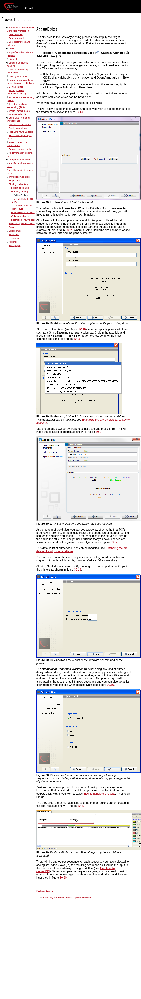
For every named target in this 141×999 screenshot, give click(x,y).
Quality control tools (18, 128)
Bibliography (15, 245)
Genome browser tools (20, 124)
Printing (12, 48)
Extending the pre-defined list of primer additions (67, 897)
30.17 (99, 431)
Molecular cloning (20, 188)
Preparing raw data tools (21, 132)
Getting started (16, 87)
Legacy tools (15, 238)
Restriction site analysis (23, 212)
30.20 (69, 229)
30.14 (79, 111)
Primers (12, 227)
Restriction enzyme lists (23, 220)
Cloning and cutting (18, 184)
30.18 (77, 569)
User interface (16, 34)
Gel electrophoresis (20, 216)
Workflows (14, 234)
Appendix (13, 241)
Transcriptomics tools (19, 177)
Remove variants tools (20, 149)
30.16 (77, 338)
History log (14, 59)
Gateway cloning (19, 191)
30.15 (82, 329)
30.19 (110, 684)
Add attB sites (21, 195)
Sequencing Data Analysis (22, 223)
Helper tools (15, 180)
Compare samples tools (20, 159)
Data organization (17, 38)
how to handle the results (99, 793)
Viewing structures (18, 76)
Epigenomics (15, 231)
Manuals (29, 8)
